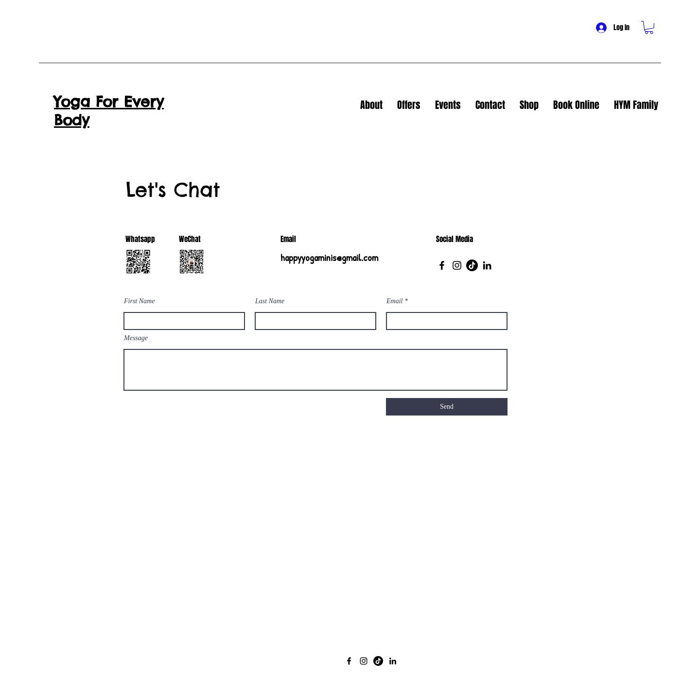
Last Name (269, 301)
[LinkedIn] (487, 265)
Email (394, 301)
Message (136, 338)
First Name (139, 301)
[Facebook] (442, 265)
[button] (649, 27)
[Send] (447, 407)
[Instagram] (457, 265)
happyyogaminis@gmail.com (329, 257)
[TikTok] (472, 265)
